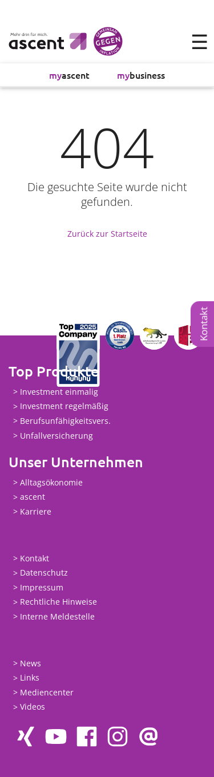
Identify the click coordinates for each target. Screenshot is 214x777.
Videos (32, 707)
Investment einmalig (59, 391)
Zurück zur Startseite (107, 233)
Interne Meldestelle (57, 616)
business (141, 74)
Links (29, 678)
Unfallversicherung (56, 435)
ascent (69, 74)
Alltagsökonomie (51, 482)
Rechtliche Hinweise (58, 602)
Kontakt (203, 324)
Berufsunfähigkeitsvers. (65, 420)
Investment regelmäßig (64, 406)
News (30, 663)
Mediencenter (47, 692)
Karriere (35, 511)
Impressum (41, 587)
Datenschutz (44, 573)
